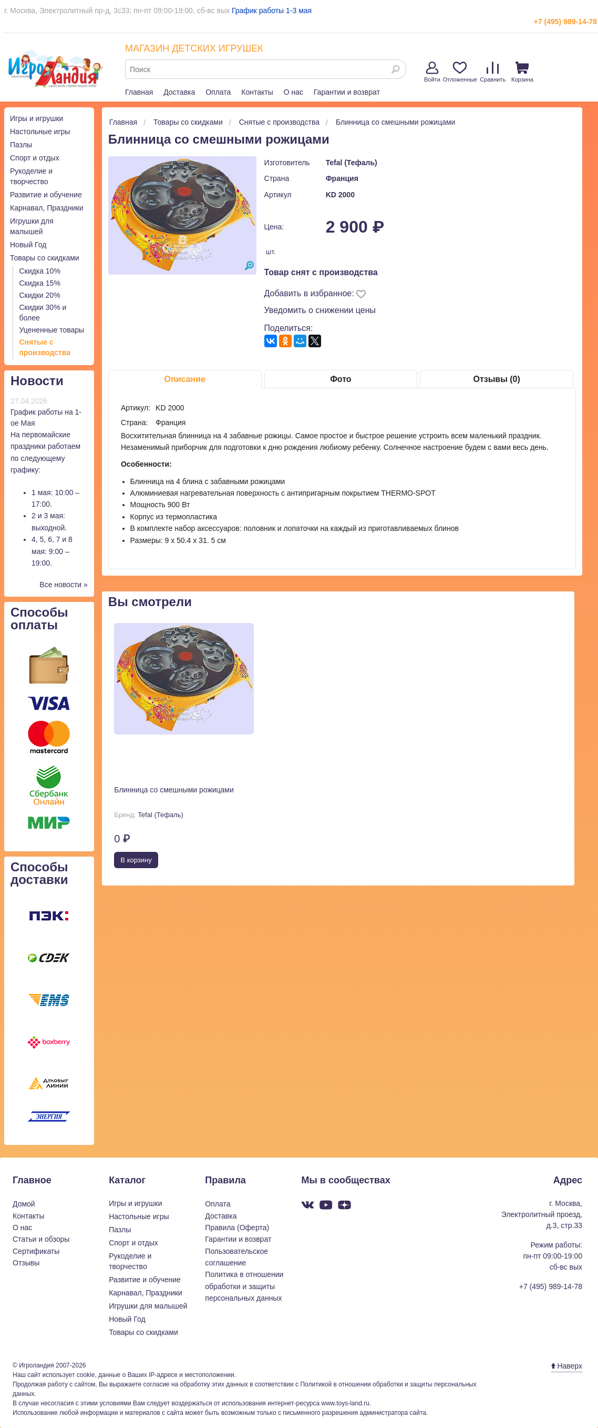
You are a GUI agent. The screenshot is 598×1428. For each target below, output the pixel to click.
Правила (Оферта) (237, 1227)
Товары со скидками (44, 258)
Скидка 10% (39, 271)
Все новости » (63, 584)
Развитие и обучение (46, 194)
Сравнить (493, 72)
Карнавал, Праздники (47, 208)
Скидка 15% (39, 283)
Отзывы (26, 1263)
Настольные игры (40, 131)
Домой (24, 1204)
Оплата (218, 92)
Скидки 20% (39, 295)
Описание (184, 379)
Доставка (179, 92)
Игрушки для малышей (148, 1306)
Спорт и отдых (34, 158)
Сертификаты (36, 1251)
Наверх (566, 1366)
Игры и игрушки (36, 118)
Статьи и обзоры (41, 1239)
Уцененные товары (52, 330)
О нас (293, 92)
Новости (37, 381)
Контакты (257, 92)
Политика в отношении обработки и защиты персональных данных (244, 1286)
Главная (139, 92)
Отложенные (460, 72)
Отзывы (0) (496, 379)
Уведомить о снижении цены (320, 310)
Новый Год (28, 244)
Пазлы (21, 144)
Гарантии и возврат (347, 92)
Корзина (522, 72)
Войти (432, 72)
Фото (340, 379)
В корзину (135, 860)
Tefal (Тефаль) (351, 162)
